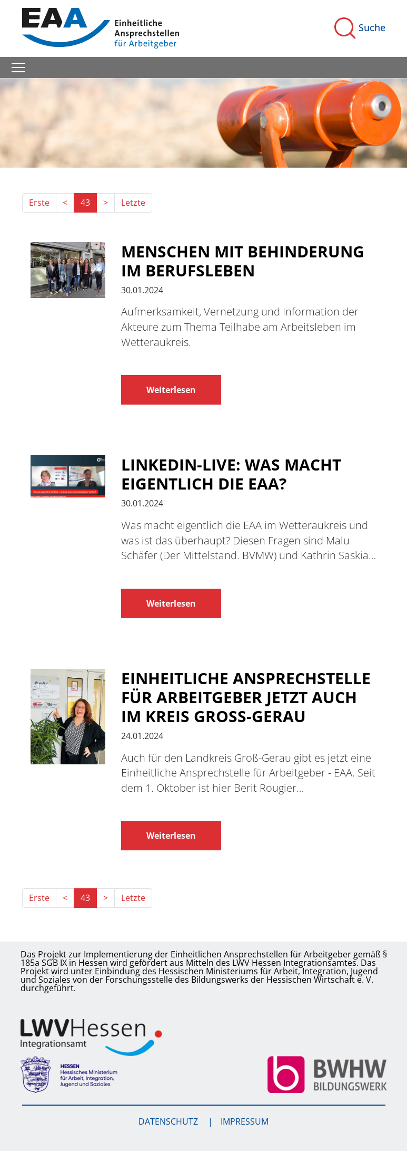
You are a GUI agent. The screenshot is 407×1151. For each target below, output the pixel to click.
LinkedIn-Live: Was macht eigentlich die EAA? (231, 474)
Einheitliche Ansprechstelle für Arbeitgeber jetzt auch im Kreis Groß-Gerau (246, 697)
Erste (39, 202)
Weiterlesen (171, 390)
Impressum (245, 1121)
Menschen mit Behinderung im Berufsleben (242, 261)
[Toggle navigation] (18, 67)
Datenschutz (169, 1121)
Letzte (133, 202)
